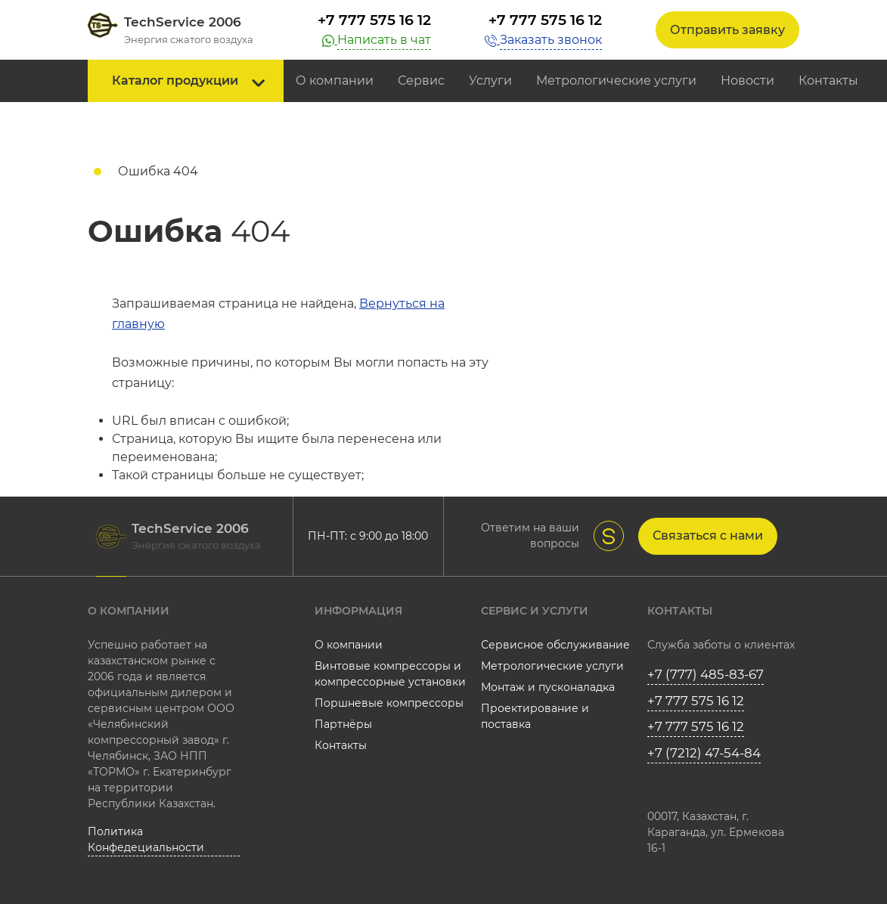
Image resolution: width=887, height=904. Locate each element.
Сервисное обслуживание (555, 645)
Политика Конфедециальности (146, 839)
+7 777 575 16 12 (374, 20)
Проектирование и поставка (535, 716)
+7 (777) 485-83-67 (705, 674)
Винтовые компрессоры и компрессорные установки (390, 674)
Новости (747, 80)
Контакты (828, 80)
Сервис (421, 80)
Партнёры (343, 724)
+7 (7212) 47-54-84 (704, 752)
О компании (335, 80)
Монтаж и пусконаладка (548, 687)
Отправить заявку (727, 30)
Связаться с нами (708, 535)
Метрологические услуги (616, 80)
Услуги (490, 80)
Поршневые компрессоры (389, 703)
